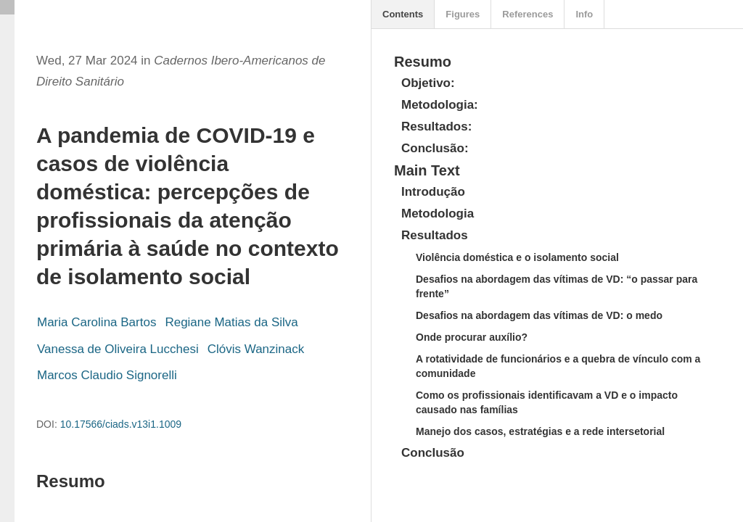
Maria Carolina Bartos (96, 322)
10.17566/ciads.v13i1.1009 (120, 424)
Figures (463, 14)
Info (584, 14)
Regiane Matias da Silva (231, 322)
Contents (402, 14)
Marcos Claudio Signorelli (107, 375)
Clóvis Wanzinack (256, 349)
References (527, 14)
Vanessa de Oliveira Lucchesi (118, 349)
